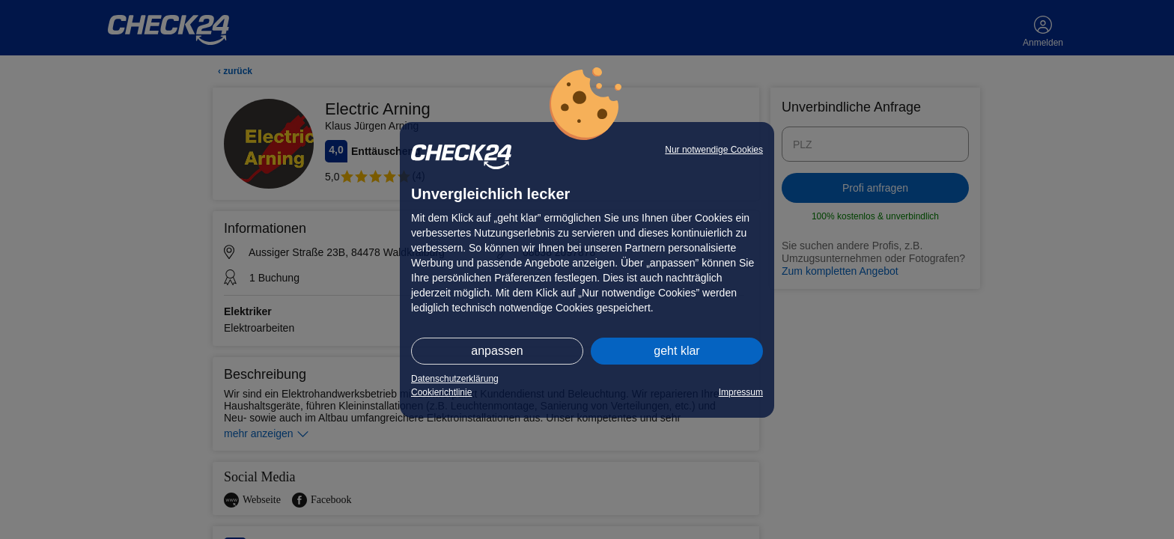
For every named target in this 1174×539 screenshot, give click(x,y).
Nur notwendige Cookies (714, 149)
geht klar (676, 350)
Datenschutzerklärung (455, 379)
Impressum (741, 392)
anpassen (497, 350)
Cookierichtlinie (441, 392)
